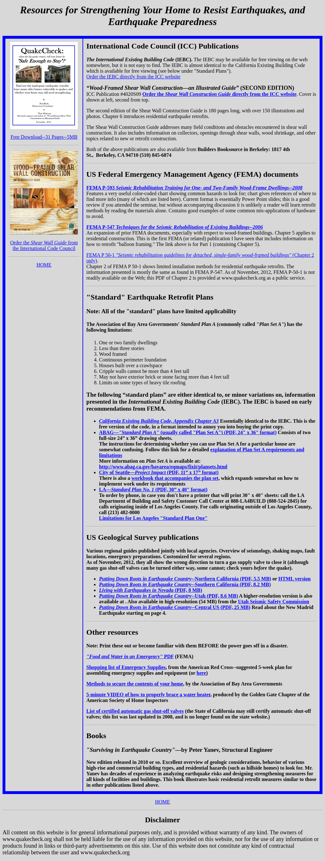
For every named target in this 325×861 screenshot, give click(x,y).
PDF (130, 656)
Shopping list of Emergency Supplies (126, 667)
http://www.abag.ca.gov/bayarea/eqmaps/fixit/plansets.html (163, 466)
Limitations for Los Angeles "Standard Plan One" (153, 518)
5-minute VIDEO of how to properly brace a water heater (148, 694)
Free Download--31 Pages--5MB (43, 137)
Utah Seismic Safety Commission (273, 601)
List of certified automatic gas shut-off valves (135, 711)
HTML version (294, 578)
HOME (43, 265)
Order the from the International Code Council (44, 245)
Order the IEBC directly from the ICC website (133, 76)
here (201, 673)
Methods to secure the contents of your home (134, 683)
